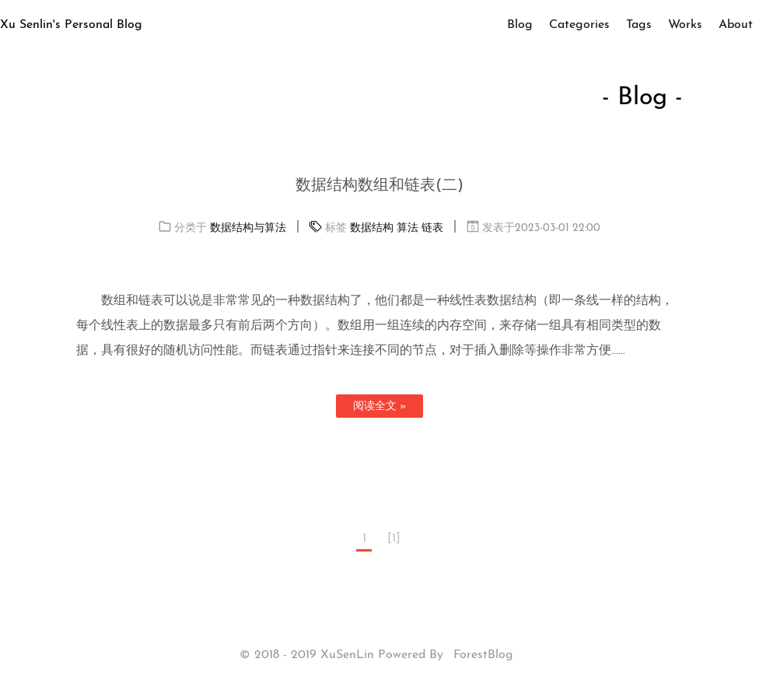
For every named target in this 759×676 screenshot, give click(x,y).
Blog (520, 25)
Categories (579, 25)
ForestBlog (483, 655)
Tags (639, 25)
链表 (432, 228)
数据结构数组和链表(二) (379, 186)
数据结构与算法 (248, 228)
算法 (407, 228)
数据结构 (371, 228)
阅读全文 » (379, 406)
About (736, 25)
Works (685, 25)
